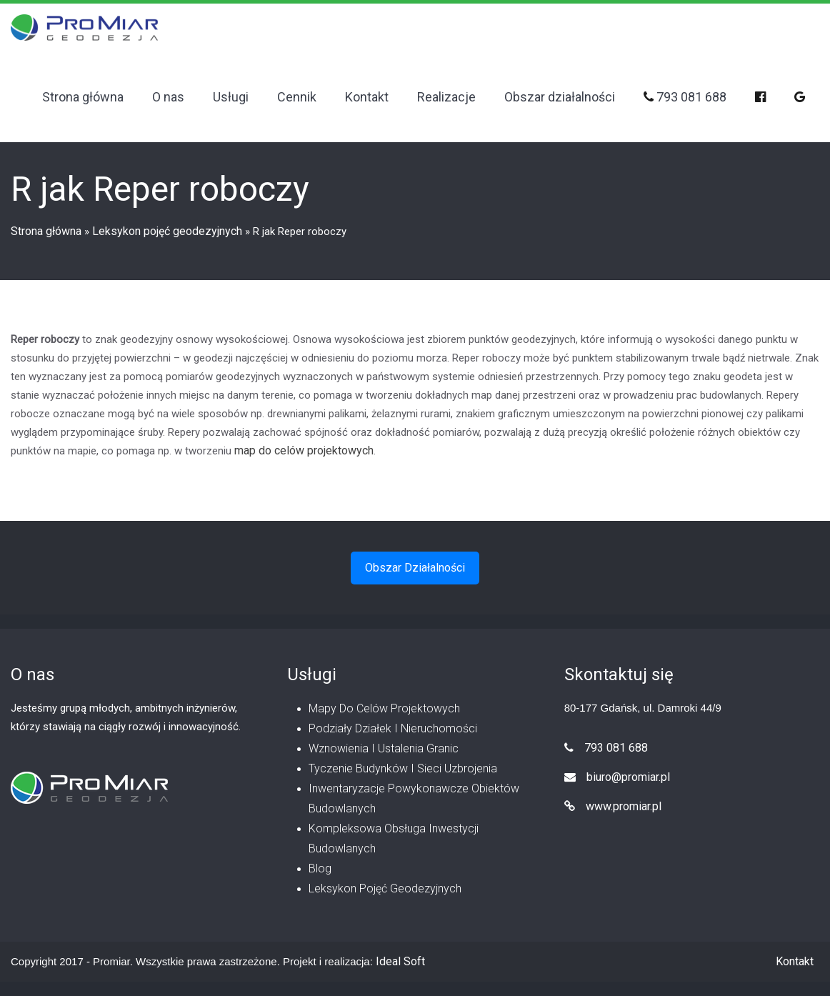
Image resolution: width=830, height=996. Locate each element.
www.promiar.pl (612, 806)
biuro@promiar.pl (617, 777)
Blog (320, 868)
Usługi (231, 96)
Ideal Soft (400, 961)
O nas (168, 96)
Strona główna (83, 96)
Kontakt (367, 96)
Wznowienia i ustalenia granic (384, 748)
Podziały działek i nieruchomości (393, 728)
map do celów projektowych (304, 450)
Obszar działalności (559, 96)
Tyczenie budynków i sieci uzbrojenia (403, 768)
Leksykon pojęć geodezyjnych (167, 231)
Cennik (296, 96)
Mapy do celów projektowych (384, 708)
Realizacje (446, 96)
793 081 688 (685, 96)
